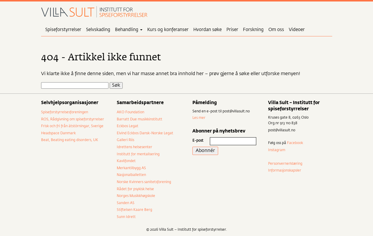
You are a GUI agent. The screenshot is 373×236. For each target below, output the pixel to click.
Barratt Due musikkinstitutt (139, 119)
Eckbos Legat (127, 126)
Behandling (128, 30)
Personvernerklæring (285, 164)
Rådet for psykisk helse (135, 189)
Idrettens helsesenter (134, 147)
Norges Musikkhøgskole (136, 196)
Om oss (276, 30)
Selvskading (98, 30)
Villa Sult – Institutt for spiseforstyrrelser (94, 12)
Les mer (198, 118)
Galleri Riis (125, 140)
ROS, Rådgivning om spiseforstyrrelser (72, 119)
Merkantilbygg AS (131, 168)
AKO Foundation (130, 112)
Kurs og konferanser (168, 30)
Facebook (295, 143)
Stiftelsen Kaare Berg (134, 210)
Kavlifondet (126, 161)
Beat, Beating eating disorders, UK (69, 140)
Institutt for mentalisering (138, 154)
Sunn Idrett (126, 217)
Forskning (253, 30)
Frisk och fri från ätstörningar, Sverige (72, 126)
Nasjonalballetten (131, 175)
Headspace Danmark (58, 133)
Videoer (297, 30)
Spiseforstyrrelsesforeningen (64, 112)
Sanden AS (125, 203)
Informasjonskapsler (284, 170)
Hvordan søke (207, 30)
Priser (232, 30)
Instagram (276, 150)
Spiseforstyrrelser (63, 30)
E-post (197, 141)
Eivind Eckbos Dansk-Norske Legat (145, 133)
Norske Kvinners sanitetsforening (144, 182)
